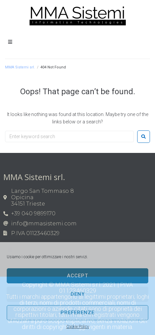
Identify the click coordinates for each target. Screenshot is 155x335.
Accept (77, 276)
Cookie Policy (77, 326)
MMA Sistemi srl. (20, 67)
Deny (78, 294)
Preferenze (77, 313)
